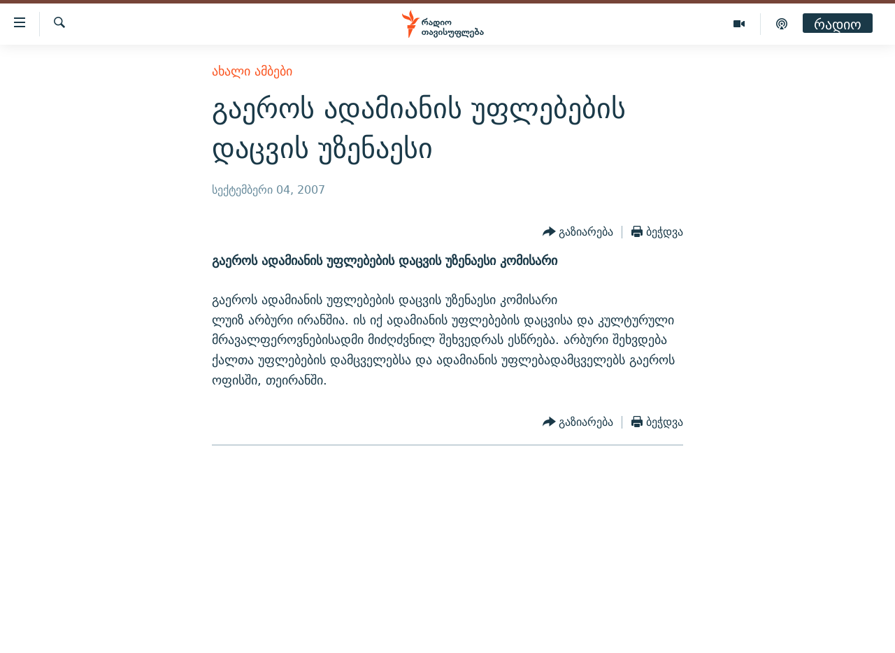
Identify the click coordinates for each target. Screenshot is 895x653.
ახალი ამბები (252, 71)
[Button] (578, 232)
